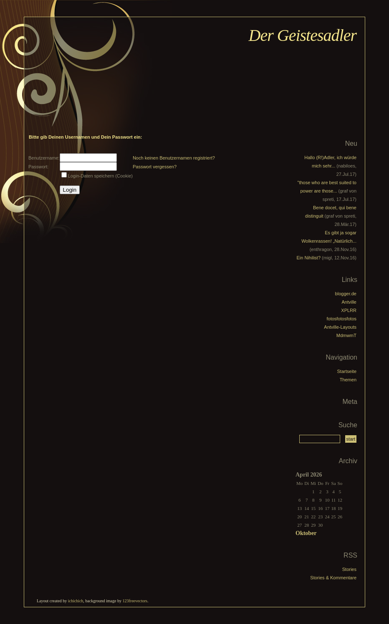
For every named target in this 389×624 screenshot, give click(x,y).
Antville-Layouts (340, 327)
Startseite (346, 371)
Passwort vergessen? (155, 166)
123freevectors (134, 601)
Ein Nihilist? (309, 257)
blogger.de (345, 293)
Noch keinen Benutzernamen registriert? (174, 157)
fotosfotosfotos (341, 318)
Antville (349, 301)
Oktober (306, 533)
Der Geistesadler (302, 35)
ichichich (75, 601)
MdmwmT (346, 335)
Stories (349, 569)
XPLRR (348, 310)
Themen (348, 379)
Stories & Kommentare (333, 577)
